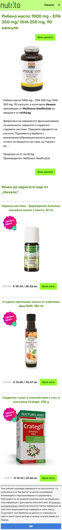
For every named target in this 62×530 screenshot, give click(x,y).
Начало (49, 4)
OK (31, 526)
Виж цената (45, 37)
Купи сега (48, 286)
